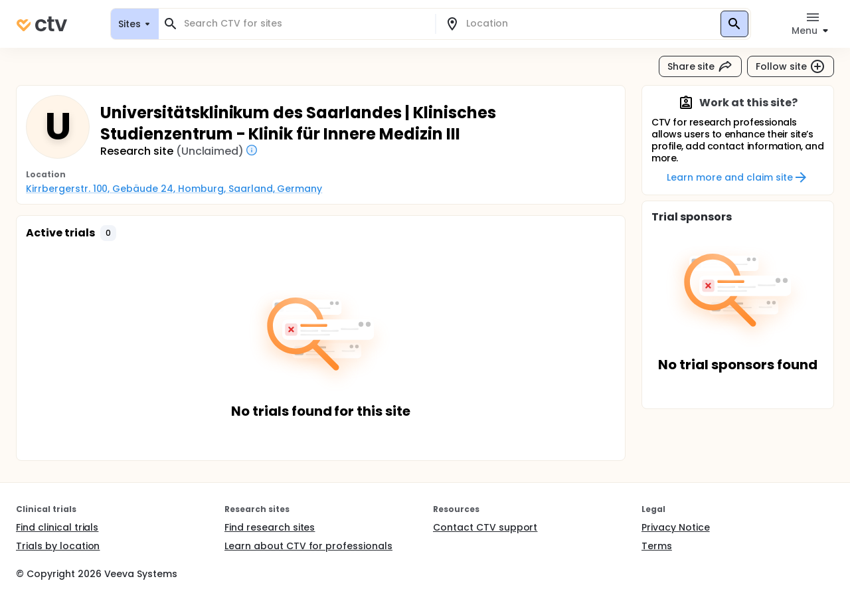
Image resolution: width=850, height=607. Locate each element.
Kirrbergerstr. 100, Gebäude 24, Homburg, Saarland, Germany (174, 188)
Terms (656, 546)
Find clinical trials (57, 527)
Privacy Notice (675, 527)
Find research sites (269, 527)
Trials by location (58, 546)
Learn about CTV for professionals (308, 546)
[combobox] (305, 23)
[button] (108, 233)
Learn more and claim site (737, 177)
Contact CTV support (485, 527)
